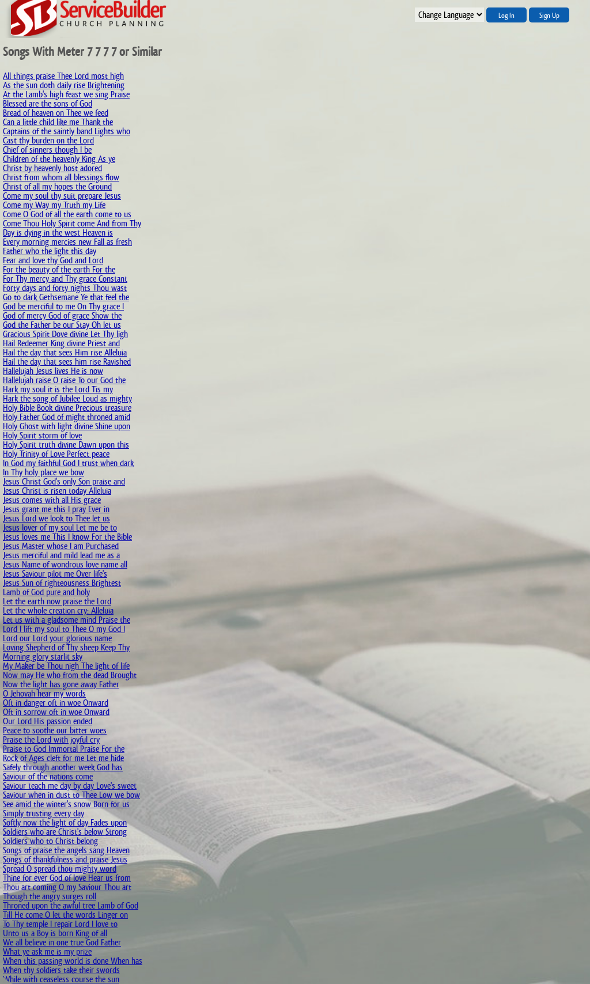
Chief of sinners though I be (47, 149)
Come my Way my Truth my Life (54, 204)
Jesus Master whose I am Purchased (61, 545)
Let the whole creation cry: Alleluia (58, 610)
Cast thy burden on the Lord (48, 140)
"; (449, 14)
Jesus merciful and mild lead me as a (61, 555)
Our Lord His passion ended (47, 721)
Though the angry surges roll (49, 896)
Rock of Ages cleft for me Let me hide (63, 757)
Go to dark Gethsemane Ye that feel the (66, 297)
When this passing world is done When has (72, 960)
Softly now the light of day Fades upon (65, 822)
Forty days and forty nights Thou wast (65, 287)
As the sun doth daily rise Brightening (63, 85)
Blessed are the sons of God (47, 103)
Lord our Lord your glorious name (57, 638)
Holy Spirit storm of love (42, 435)
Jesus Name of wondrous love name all (65, 564)
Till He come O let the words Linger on (65, 914)
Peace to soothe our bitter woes (55, 730)
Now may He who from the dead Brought (70, 674)
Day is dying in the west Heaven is (58, 232)
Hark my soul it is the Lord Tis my (58, 389)
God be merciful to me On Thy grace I (63, 306)
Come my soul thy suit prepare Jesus (62, 195)
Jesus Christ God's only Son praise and (64, 481)
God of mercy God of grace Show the (62, 315)
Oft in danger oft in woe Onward (55, 702)
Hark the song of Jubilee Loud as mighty (67, 398)
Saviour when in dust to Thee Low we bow (71, 794)
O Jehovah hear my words (44, 693)
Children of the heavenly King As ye (59, 158)
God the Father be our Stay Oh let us (62, 324)
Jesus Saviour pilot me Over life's (55, 573)
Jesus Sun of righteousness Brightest (62, 582)
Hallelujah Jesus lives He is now (53, 370)
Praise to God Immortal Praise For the (63, 748)
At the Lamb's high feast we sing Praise (66, 94)
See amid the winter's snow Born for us (66, 803)
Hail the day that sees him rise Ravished (67, 361)
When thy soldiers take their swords (61, 969)
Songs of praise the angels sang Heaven (66, 850)
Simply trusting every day (43, 813)
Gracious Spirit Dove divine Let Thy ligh (65, 333)
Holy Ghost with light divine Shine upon (66, 426)
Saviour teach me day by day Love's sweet (70, 785)
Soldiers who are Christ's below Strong (65, 831)
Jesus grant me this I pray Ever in (56, 509)
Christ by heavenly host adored (52, 167)
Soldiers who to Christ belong (50, 840)
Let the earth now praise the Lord (57, 601)
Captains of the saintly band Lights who (66, 131)
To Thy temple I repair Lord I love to (60, 923)
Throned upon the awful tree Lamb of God (70, 905)
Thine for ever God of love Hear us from (67, 877)
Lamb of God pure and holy (46, 591)
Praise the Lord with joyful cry (51, 739)
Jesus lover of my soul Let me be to (60, 527)
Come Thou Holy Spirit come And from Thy (72, 223)
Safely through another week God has (63, 767)
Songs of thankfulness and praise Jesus (65, 859)
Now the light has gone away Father (61, 684)
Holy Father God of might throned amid (66, 416)
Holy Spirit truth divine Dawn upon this (66, 444)
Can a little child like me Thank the (58, 121)
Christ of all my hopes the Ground (57, 186)
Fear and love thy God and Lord (53, 260)
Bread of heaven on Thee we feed (55, 112)
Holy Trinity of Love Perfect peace (56, 453)
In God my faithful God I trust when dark (68, 462)
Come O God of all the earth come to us (67, 214)
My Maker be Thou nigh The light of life (66, 665)
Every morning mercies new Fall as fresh (67, 241)
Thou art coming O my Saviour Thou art (67, 886)
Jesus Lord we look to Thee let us (56, 518)
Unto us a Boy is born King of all (55, 933)
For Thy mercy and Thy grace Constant (65, 278)
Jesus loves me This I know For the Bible (67, 536)
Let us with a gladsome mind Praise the (66, 619)
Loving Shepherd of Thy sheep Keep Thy (66, 647)
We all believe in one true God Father (62, 942)
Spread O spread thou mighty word (59, 868)
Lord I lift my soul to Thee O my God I (64, 628)
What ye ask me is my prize (47, 951)
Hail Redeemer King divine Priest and (61, 343)
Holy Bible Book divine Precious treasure (67, 407)
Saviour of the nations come (48, 776)
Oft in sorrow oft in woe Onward (56, 711)
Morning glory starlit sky (42, 656)
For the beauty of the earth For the (59, 269)
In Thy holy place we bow (43, 472)
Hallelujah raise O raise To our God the (64, 379)
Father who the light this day (49, 250)
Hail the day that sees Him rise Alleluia (65, 352)
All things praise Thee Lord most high (63, 75)
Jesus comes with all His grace (52, 499)
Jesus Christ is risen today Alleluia (57, 490)
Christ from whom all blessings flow (61, 177)
